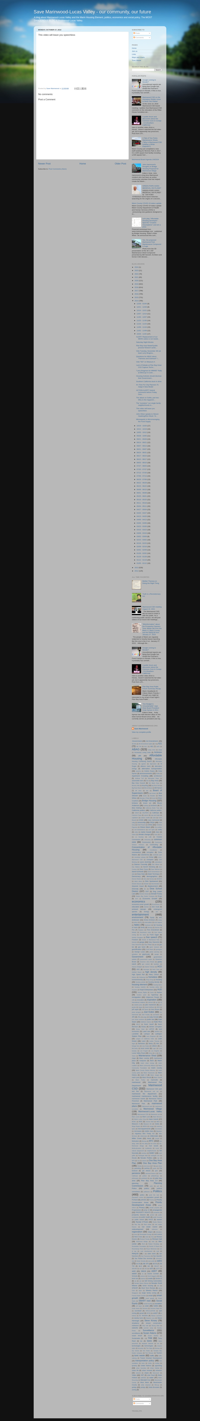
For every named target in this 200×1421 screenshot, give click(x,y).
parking (146, 1168)
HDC (138, 969)
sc (142, 1273)
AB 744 (138, 746)
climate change (144, 834)
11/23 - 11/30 (142, 320)
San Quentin (157, 1256)
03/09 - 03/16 (142, 533)
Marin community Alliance (148, 1065)
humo (152, 992)
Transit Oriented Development (151, 1358)
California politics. (155, 810)
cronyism (150, 860)
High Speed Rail (138, 974)
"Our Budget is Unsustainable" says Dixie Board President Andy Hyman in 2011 (150, 707)
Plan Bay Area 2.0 (149, 1181)
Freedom (135, 940)
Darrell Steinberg (149, 867)
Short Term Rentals (148, 1288)
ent (157, 911)
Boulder (152, 795)
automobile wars (137, 781)
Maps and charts (138, 57)
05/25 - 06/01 (142, 496)
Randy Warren (157, 1222)
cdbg (133, 822)
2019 (137, 284)
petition (144, 1176)
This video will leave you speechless (145, 410)
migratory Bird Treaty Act (144, 1134)
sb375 (158, 1268)
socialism (158, 1304)
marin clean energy (147, 1063)
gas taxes (141, 947)
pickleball (144, 1178)
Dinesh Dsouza (136, 883)
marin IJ (144, 1075)
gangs (142, 942)
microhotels (158, 1129)
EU (141, 922)
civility (160, 830)
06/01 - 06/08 (142, 493)
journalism (156, 1014)
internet (150, 1002)
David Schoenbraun (153, 871)
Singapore (135, 1293)
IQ (161, 1002)
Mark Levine (136, 1117)
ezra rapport (158, 922)
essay (160, 920)
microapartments (144, 1129)
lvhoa (150, 1053)
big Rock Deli (156, 785)
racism (159, 1219)
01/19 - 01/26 (142, 557)
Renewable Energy (145, 1234)
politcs (146, 1188)
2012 (137, 571)
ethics (136, 922)
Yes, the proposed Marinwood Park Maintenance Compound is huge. (151, 243)
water (151, 1378)
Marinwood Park (150, 1101)
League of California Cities (145, 1038)
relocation (159, 1232)
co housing (139, 837)
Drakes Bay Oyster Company (145, 896)
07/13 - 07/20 (142, 473)
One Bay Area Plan (152, 1163)
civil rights (151, 829)
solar (147, 1306)
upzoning (158, 1366)
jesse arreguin (136, 1012)
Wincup (156, 1385)
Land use (146, 1031)
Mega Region (136, 1126)
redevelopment (137, 1229)
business (154, 805)
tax (141, 1341)
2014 (137, 301)
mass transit (153, 1119)
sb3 (146, 1268)
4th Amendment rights (145, 744)
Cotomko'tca (145, 855)
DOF (147, 891)
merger (151, 1126)
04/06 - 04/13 (142, 520)
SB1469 (134, 1268)
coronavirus (136, 852)
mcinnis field (150, 1121)
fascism (157, 927)
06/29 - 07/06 (142, 479)
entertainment (140, 914)
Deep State (141, 874)
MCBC (134, 1121)
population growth (152, 1197)
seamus (143, 1278)
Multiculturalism (136, 1148)
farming (150, 927)
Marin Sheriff (158, 1077)
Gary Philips (148, 944)
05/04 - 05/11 (142, 506)
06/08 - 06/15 (142, 489)
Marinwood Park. (138, 1104)
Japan (140, 1007)
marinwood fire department (144, 1094)
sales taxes (151, 1254)
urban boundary (141, 1368)
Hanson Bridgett (137, 967)
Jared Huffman (149, 1007)
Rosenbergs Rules (137, 1249)
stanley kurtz (138, 1318)
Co (161, 834)
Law (160, 1036)
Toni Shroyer (149, 1353)
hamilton (156, 964)
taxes (149, 1341)
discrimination (155, 883)
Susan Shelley (153, 1335)
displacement (153, 886)
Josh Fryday (146, 1014)
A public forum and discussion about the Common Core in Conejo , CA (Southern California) (151, 121)
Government (137, 957)
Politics (157, 1191)
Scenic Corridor (153, 1274)
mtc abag (145, 1143)
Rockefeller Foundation (139, 1246)
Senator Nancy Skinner (141, 1283)
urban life (135, 1370)
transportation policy (144, 1360)
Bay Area (154, 781)
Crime (151, 857)
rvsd (157, 1251)
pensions (136, 1173)
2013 (137, 568)
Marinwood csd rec (151, 1091)
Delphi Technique (154, 874)
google (157, 954)
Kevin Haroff (148, 1024)
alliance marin (145, 766)
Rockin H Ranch (154, 1246)
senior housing (147, 1286)
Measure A (136, 1124)
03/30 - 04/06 (142, 523)
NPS (133, 1160)
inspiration (151, 1000)
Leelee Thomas (154, 1041)
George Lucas (139, 952)
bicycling (145, 785)
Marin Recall (146, 1077)
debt (133, 874)
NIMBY (152, 1153)
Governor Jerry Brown (147, 962)
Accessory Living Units (142, 752)
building (145, 805)
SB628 (143, 1271)
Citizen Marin (145, 827)
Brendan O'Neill (144, 798)
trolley (150, 1363)
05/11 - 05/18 (142, 503)
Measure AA (147, 1124)
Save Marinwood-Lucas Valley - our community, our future (92, 11)
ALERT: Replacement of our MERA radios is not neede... (147, 338)
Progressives (136, 1210)
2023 (137, 270)
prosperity (157, 1212)
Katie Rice (158, 1022)
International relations (138, 1002)
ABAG (136, 749)
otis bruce (147, 1166)
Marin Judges (154, 1075)
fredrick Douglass (137, 937)
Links (134, 54)
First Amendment (153, 930)
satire (159, 1261)
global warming (154, 952)
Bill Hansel (158, 788)
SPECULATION (150, 1311)
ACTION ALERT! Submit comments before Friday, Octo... (146, 392)
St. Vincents (143, 1316)
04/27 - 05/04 (142, 509)
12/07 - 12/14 (142, 314)
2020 (137, 281)
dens (145, 879)
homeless (152, 977)
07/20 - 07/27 (142, 469)
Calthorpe (155, 813)
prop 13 (146, 1210)
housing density (153, 982)
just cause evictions (138, 1019)
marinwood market (138, 1099)
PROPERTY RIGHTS (143, 1212)
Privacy (142, 1207)
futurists (134, 942)
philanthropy (155, 1176)
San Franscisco (146, 1256)
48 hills (134, 744)
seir (140, 1281)
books (145, 795)
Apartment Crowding (140, 776)
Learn (144, 1041)
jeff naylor (135, 1009)
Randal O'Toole (142, 1222)
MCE (140, 1122)
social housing (148, 1303)
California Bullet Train (152, 808)
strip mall (145, 1325)
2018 (137, 287)
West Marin (144, 1382)
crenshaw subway (140, 857)
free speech (151, 937)
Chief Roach (141, 825)
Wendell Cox (145, 1380)
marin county (156, 1068)
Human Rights (142, 992)
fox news (143, 935)
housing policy (154, 987)
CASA (141, 820)
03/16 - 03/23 (142, 530)
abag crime (151, 750)
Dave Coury (144, 869)
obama (144, 1160)
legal (133, 1043)
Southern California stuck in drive (148, 381)
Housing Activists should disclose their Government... (148, 377)
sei (135, 1281)
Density (151, 879)
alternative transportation (152, 769)
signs (140, 1290)
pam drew (159, 1166)
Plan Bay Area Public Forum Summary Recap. (151, 688)
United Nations (146, 1366)
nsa (138, 1160)
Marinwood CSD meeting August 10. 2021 (151, 608)
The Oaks (149, 1348)
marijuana (142, 1061)
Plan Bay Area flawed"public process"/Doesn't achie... (147, 347)
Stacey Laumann (156, 1315)
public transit (139, 1219)
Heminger (146, 969)
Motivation (135, 1141)
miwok (149, 1138)
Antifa (158, 773)
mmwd (157, 1138)
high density (151, 972)
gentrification (137, 949)
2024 (137, 267)
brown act (147, 803)
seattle (150, 1278)
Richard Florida (145, 1239)
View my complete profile (141, 732)
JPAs (139, 1017)
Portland (135, 1200)
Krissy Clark (140, 1029)
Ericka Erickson (149, 920)
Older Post (120, 163)
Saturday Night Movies (145, 342)
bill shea (138, 790)
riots (153, 1241)
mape (134, 1058)
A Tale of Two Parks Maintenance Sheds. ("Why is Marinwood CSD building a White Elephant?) (152, 142)
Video (134, 1375)
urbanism (158, 1370)
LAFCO (151, 1029)
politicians (147, 1191)
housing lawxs (157, 985)
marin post (135, 1077)
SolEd (155, 1306)
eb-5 (136, 898)
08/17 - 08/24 (142, 456)
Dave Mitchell (155, 869)
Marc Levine (144, 1058)
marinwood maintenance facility (145, 1096)
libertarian (141, 1043)
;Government (137, 741)
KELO (138, 1024)
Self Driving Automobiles (153, 1281)
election (146, 907)
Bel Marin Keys (154, 783)
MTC (151, 1141)
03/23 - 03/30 (142, 526)
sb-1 (140, 1266)
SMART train (145, 1301)
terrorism (140, 1348)
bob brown (152, 793)
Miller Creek (137, 1138)
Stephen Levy (150, 1318)
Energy (146, 912)
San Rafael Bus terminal (143, 1258)
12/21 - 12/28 (142, 307)
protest (152, 1215)
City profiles (158, 827)
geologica (159, 949)
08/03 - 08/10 (142, 463)
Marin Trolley (140, 1080)
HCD (159, 966)
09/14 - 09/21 (142, 442)
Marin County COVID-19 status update (146, 203)
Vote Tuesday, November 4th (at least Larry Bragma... (148, 352)
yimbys (143, 1387)
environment (137, 917)
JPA (133, 1017)
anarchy (138, 771)
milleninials (143, 1136)
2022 (137, 274)
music (157, 1148)
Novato (134, 1158)
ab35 (158, 746)
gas (155, 944)
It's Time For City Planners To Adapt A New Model (147, 386)
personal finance (150, 1173)
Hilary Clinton (154, 974)
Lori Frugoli (144, 1051)
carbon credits (145, 817)
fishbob (134, 932)
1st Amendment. (152, 741)
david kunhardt (137, 871)
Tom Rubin (146, 1350)
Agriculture (153, 764)
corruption (150, 852)
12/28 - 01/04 (142, 304)
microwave (137, 1131)
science (142, 1276)
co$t (150, 837)
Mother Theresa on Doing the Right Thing (150, 582)
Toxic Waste (136, 60)
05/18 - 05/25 (142, 500)
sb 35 (138, 1264)
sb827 (154, 1271)
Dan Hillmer (155, 864)
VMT (142, 1375)
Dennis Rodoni (136, 879)
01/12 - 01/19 (142, 560)
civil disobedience (139, 829)
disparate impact (138, 886)
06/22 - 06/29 (142, 483)
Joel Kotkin (149, 1012)
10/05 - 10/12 (142, 432)
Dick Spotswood (151, 881)
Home (82, 163)
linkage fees (135, 1046)
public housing (157, 1217)
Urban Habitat (154, 1368)
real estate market (149, 1227)
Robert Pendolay (153, 1244)
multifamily (148, 1148)
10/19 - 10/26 (142, 426)
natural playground (138, 1150)
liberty (151, 1043)
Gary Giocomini (136, 944)
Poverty (151, 1200)
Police (134, 1188)
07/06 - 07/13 (142, 476)
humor (159, 992)
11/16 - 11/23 (142, 324)
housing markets (140, 987)
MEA (158, 1121)
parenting (137, 1168)
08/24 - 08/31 (142, 452)
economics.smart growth (140, 904)
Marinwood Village (152, 1109)
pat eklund (146, 1171)
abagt (160, 750)
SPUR (148, 1313)
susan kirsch (137, 1336)
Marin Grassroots (149, 1073)
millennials (154, 1136)
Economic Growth (150, 899)
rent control (158, 1234)
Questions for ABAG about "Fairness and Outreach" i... (147, 357)
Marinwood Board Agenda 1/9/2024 (145, 159)
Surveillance (148, 1330)
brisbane (135, 803)
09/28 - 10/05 (142, 436)
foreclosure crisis (145, 932)
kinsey (143, 1027)
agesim (143, 764)
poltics (142, 1195)
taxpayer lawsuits (147, 1343)
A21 (160, 743)
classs (134, 834)
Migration (159, 1131)
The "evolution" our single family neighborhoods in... (148, 404)
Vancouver (156, 1373)
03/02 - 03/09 (142, 536)
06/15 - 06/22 (142, 486)
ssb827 (155, 1313)
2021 (137, 277)
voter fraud (151, 1375)
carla (154, 817)
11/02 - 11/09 (142, 331)
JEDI (158, 1007)
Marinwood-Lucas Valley (150, 1111)
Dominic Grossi (143, 894)
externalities (148, 922)
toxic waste (139, 1355)
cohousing (147, 839)
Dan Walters (136, 867)
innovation (140, 1000)
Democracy (136, 876)
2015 (137, 297)
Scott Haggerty (152, 1276)
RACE (151, 1219)
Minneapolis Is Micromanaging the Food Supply (147, 420)
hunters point (141, 995)
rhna (152, 1237)
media (157, 1124)
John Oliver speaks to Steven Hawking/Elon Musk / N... (147, 415)
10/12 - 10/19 (142, 429)
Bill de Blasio (148, 788)
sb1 (148, 1266)
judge (145, 1017)
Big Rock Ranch (137, 788)
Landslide (135, 1034)
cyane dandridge (146, 862)
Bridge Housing (149, 800)
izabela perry (138, 1005)
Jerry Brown (155, 1009)
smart (150, 1296)
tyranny (134, 1366)
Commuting (154, 845)
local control (145, 1048)
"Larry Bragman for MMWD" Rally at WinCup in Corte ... (149, 372)
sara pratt (151, 1261)
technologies (136, 1346)
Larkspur (147, 1034)
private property (154, 1207)
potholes (143, 1200)
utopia (146, 1373)
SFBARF (135, 1288)
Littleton (154, 1046)
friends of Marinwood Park (150, 939)
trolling (157, 1363)
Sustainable (136, 1338)
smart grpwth (150, 1298)
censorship (141, 822)
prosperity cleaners (139, 1215)
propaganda (157, 1210)
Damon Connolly (140, 864)
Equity (152, 917)
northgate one (155, 1155)
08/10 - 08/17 (142, 459)
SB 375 (146, 1264)
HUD (159, 989)
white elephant (146, 1385)
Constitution (153, 850)
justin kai (150, 1019)
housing (159, 980)
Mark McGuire (157, 1117)
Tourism (159, 1353)
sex (158, 1285)
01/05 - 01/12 (142, 563)
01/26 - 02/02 (142, 553)
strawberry (135, 1323)
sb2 (141, 1268)
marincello (154, 1080)
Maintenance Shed (147, 1055)
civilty (136, 832)
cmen (155, 834)
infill (133, 1000)
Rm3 (143, 1244)
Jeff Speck (145, 1009)
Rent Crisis (138, 1237)
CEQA (152, 822)
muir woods (153, 1146)
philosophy (135, 1178)
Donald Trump (156, 894)
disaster (146, 883)
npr (158, 1158)
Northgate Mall (143, 1155)
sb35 (151, 1268)
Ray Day (137, 1224)
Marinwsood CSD (142, 1114)
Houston (134, 989)
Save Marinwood (141, 729)
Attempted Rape (153, 778)
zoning (134, 1390)
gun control (146, 964)
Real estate (147, 1224)
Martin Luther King (140, 1119)
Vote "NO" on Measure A (145, 362)
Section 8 (158, 1278)
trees (143, 1363)
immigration (136, 997)
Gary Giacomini (154, 942)
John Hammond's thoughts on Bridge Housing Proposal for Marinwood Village (150, 168)
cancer (146, 815)
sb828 (134, 1274)
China (150, 825)
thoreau (157, 1348)
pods (151, 1186)
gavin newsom (154, 947)
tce (158, 1343)
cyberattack (158, 862)
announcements (146, 773)
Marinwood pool (147, 1106)
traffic (152, 1356)
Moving (144, 1141)
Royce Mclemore (151, 1249)
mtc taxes (154, 1143)
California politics (138, 810)
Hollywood (142, 977)
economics (138, 901)
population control (137, 1197)
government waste (146, 959)
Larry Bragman (151, 1036)
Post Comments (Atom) (58, 169)
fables (137, 925)
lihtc (157, 1043)
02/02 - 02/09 (142, 550)
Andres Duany (149, 771)
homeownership (137, 980)
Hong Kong (149, 979)
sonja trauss (136, 1308)
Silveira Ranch (152, 1290)
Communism (146, 842)
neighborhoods (151, 1150)
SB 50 (155, 1264)
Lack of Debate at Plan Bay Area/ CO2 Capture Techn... (149, 366)
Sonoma (144, 1308)
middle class (149, 1131)
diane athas (138, 881)
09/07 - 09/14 (142, 446)
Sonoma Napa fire (156, 1308)
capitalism (135, 817)
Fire (133, 930)
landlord (157, 1031)
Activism (158, 752)
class (157, 832)
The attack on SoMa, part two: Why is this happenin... (147, 399)
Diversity (135, 889)
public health (145, 1217)
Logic (154, 1048)
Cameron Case (136, 815)
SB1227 (156, 1266)
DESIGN (159, 879)
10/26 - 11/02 (142, 334)
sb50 (134, 1271)
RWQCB (135, 1254)
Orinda (139, 1166)
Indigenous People (152, 997)
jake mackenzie (150, 1005)
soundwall (138, 1311)
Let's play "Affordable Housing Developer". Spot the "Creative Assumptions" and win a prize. (151, 223)
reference (155, 1229)
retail (146, 1237)
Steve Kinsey (151, 1320)
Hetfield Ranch (137, 972)
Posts (136, 33)
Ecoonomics (156, 904)
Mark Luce (146, 1117)
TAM (150, 1338)
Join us (134, 51)
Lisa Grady (145, 1046)
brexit (153, 798)
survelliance (136, 1333)
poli (158, 1186)
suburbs (135, 1328)
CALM (137, 813)
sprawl (141, 1313)
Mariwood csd (155, 1114)
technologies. (149, 1346)
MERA (145, 1126)
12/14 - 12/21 (142, 310)
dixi (145, 889)
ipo (156, 1002)
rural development (146, 1251)
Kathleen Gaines (146, 1022)
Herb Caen (155, 969)
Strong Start (155, 1325)
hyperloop (154, 995)
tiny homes (135, 1350)
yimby (134, 1387)
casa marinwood (153, 820)
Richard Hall (157, 1239)
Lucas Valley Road (138, 1053)
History (134, 977)
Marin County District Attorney (145, 1070)
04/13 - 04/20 (142, 516)
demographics (152, 876)
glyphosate (146, 954)
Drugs (160, 896)
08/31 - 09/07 (142, 449)
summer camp (148, 1328)
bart (147, 780)
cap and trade (155, 815)
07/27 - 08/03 (142, 466)
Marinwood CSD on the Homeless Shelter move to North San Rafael (151, 99)
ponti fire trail (154, 1195)
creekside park (157, 855)
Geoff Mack (149, 949)
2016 (137, 294)
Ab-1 (145, 746)
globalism (135, 954)
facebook (148, 925)
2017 (137, 291)
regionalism (137, 1232)
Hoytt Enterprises (146, 990)
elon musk (155, 907)
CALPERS (145, 813)
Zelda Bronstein (153, 1387)
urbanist (138, 1373)
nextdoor (144, 1153)
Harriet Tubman (149, 967)
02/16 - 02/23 (142, 543)
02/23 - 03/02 (142, 540)
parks (154, 1168)
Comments (138, 38)
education (135, 907)
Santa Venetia (141, 1261)
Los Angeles (155, 1051)
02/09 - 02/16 (142, 546)
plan (151, 1178)
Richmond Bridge (142, 1241)
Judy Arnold (153, 1017)
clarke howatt (146, 832)
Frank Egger (154, 935)
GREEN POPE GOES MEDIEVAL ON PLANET (151, 187)
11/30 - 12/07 (142, 317)
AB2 (151, 746)
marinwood (136, 1082)
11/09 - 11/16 (142, 327)
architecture (158, 776)
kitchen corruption (155, 1027)
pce (156, 1171)
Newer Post (44, 163)
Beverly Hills (136, 785)
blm (147, 790)
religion (150, 1232)
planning (135, 1183)
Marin (152, 1061)
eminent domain (139, 909)
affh (139, 756)
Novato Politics (146, 1158)
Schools (134, 1276)
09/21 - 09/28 (142, 439)
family (143, 927)
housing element (139, 984)
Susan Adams (149, 1333)
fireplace (140, 930)
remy (135, 1234)
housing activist (140, 982)
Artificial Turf (139, 778)
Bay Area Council (138, 783)
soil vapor (139, 1306)
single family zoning (149, 1293)
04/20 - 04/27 (142, 513)
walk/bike (143, 1377)
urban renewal (147, 1370)
